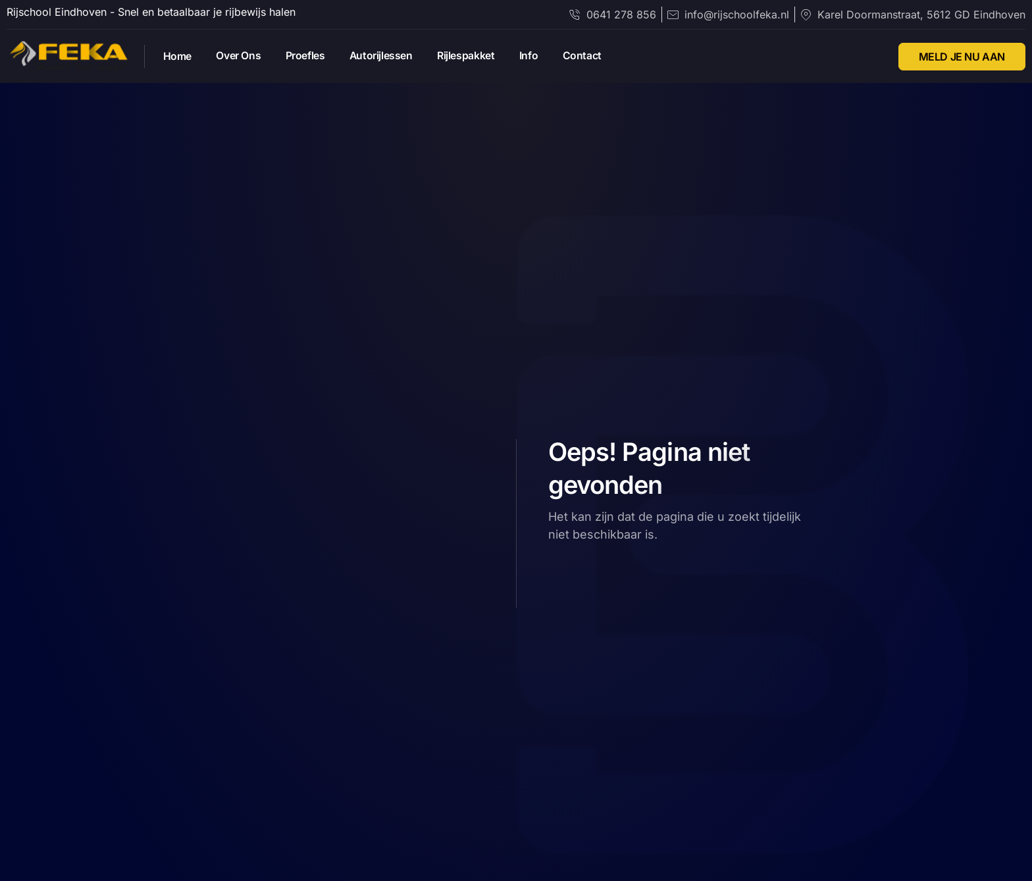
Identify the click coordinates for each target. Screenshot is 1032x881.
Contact (594, 56)
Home (179, 56)
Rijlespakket (474, 56)
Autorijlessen (388, 56)
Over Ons (241, 56)
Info (539, 56)
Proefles (310, 56)
